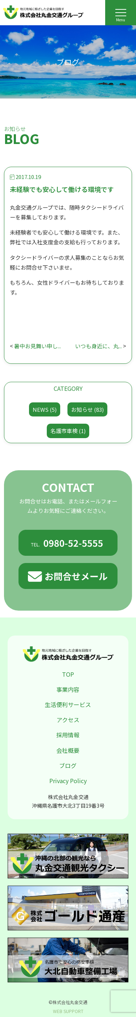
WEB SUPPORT (68, 1011)
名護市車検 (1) (68, 431)
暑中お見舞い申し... (37, 346)
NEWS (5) (45, 409)
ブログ (68, 765)
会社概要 (67, 750)
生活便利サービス (68, 704)
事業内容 (67, 689)
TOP (68, 674)
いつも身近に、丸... (98, 346)
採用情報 (67, 734)
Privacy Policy (68, 780)
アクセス (68, 719)
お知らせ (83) (87, 409)
